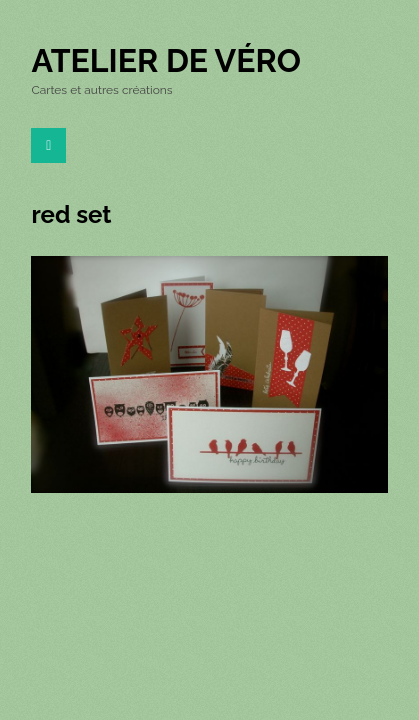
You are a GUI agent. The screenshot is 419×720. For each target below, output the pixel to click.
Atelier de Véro (165, 60)
